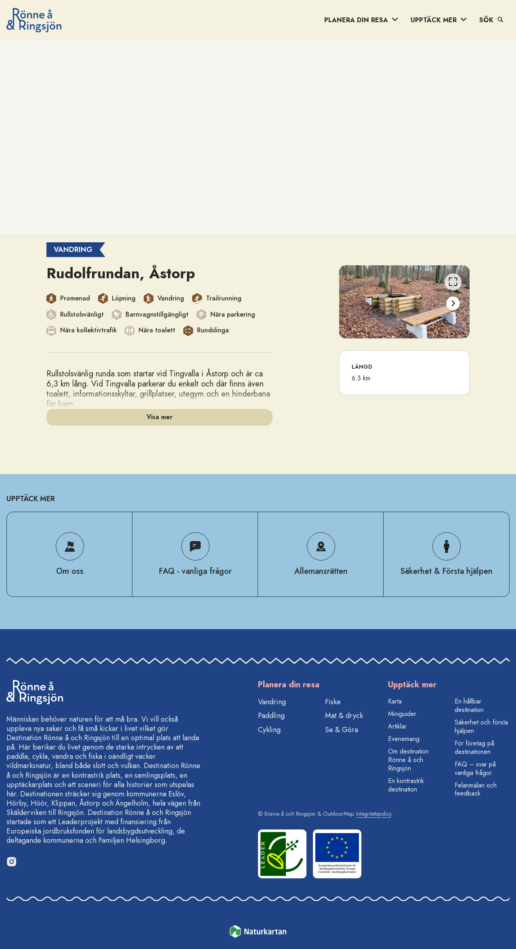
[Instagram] (11, 861)
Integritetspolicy (373, 814)
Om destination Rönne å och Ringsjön (408, 760)
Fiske (333, 702)
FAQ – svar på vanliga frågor (475, 768)
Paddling (271, 715)
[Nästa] (453, 304)
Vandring (272, 702)
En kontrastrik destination (406, 785)
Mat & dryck (344, 715)
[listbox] (404, 301)
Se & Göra (341, 729)
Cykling (269, 729)
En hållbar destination (469, 705)
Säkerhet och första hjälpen (481, 726)
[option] (404, 301)
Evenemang (404, 738)
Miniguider (402, 713)
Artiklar (397, 726)
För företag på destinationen (474, 747)
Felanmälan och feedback (476, 789)
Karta (395, 701)
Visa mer (159, 417)
